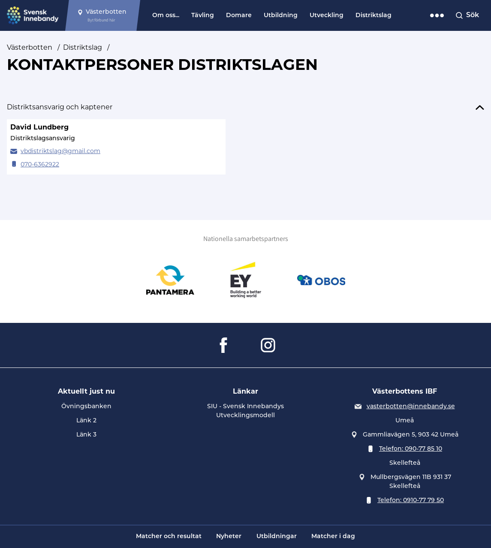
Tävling (202, 15)
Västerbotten (29, 48)
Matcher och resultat (169, 536)
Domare (239, 15)
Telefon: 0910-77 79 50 (410, 500)
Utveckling (326, 15)
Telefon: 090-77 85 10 (410, 449)
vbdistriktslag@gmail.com (60, 151)
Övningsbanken (86, 406)
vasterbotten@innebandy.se (411, 406)
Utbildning (281, 15)
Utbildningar (276, 536)
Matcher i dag (333, 536)
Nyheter (228, 536)
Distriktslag (373, 15)
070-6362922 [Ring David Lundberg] (40, 165)
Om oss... (165, 15)
